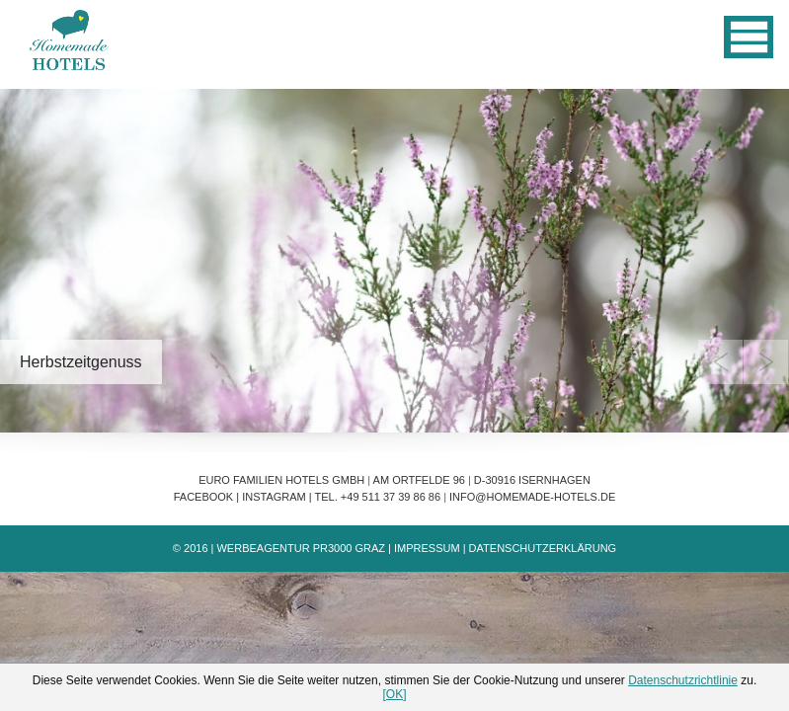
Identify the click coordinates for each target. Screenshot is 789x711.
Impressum (427, 548)
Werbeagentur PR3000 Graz (300, 548)
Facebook (204, 497)
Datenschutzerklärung (543, 548)
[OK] (394, 694)
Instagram (274, 497)
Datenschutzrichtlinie (683, 680)
